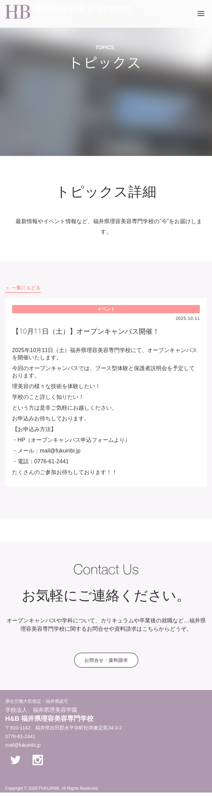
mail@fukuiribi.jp (23, 745)
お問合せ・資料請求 (106, 660)
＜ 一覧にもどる (23, 287)
